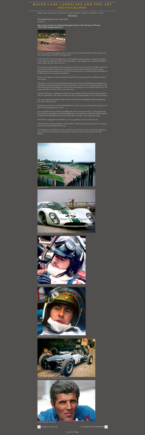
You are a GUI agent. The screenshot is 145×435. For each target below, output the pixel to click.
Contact (93, 13)
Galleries (52, 13)
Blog (71, 13)
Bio (45, 13)
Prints (85, 13)
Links (101, 13)
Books (77, 13)
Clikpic (76, 432)
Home (39, 13)
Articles (63, 13)
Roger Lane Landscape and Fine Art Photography (72, 6)
